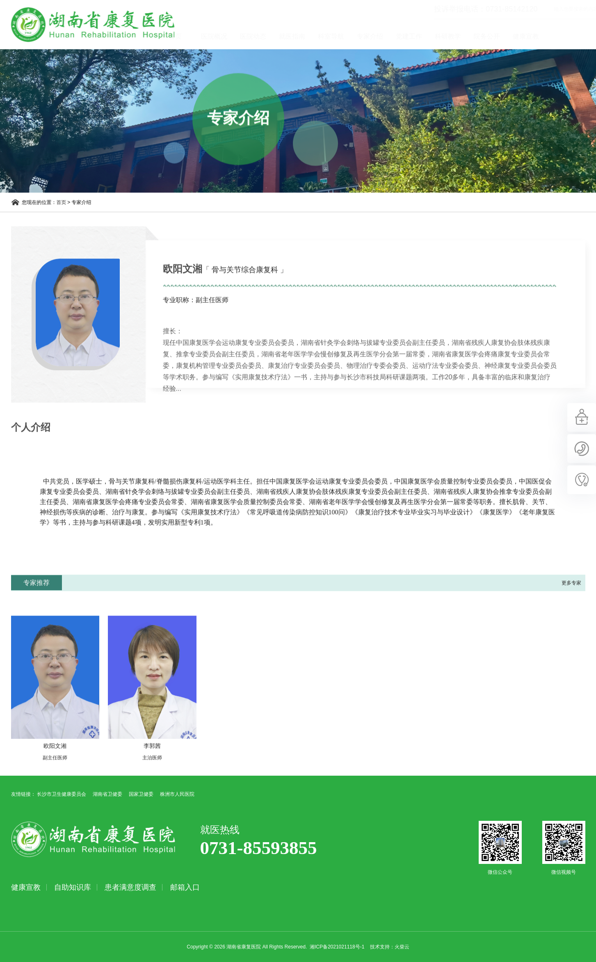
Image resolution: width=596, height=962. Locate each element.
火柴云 (402, 947)
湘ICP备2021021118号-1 (337, 947)
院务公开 (518, 36)
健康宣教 (556, 36)
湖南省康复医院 (84, 24)
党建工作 (440, 36)
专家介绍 (401, 36)
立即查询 (590, 9)
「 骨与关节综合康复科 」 (245, 288)
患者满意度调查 (130, 887)
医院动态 (284, 36)
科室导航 (362, 36)
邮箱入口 (185, 887)
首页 (205, 36)
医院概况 (245, 36)
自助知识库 (72, 887)
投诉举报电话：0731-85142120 (455, 9)
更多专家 (571, 601)
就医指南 (323, 36)
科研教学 (479, 36)
